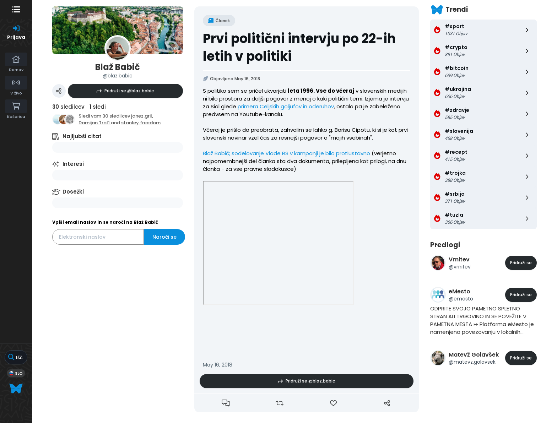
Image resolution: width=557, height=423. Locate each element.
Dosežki (73, 191)
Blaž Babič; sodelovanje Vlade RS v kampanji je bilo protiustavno (286, 153)
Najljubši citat (82, 136)
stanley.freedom (141, 122)
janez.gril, (142, 116)
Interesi (73, 164)
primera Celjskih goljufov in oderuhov (286, 106)
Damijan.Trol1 (95, 122)
